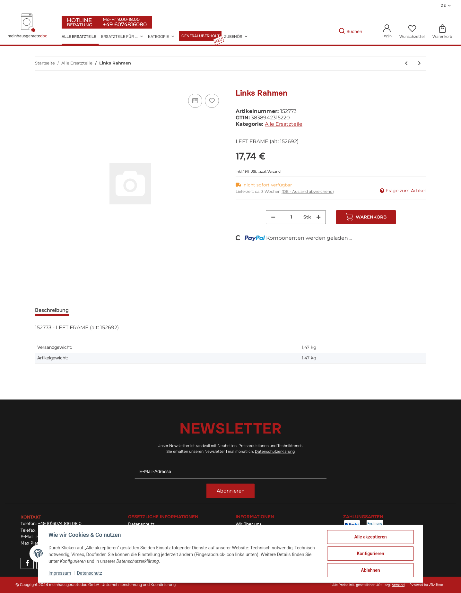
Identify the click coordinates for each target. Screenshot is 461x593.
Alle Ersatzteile (283, 124)
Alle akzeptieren (370, 536)
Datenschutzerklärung (275, 451)
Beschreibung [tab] (52, 310)
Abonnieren (230, 490)
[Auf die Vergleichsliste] (195, 101)
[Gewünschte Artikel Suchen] (329, 32)
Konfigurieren (370, 553)
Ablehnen (370, 570)
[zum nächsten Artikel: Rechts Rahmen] (419, 63)
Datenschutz (89, 573)
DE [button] (443, 5)
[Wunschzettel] (412, 32)
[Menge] (291, 217)
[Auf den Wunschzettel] (212, 101)
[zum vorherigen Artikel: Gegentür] (406, 63)
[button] (387, 31)
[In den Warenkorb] (40, 85)
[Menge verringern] (273, 217)
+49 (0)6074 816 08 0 (60, 523)
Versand (274, 171)
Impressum (59, 573)
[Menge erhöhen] (318, 217)
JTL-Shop (436, 585)
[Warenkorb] (442, 32)
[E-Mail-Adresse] (230, 471)
